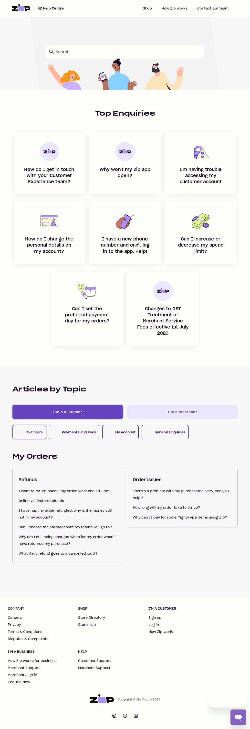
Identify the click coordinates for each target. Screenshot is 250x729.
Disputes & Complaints (28, 639)
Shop (147, 8)
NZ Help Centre (50, 8)
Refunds (28, 479)
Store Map (87, 624)
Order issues (147, 479)
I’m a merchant (182, 412)
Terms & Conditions (25, 631)
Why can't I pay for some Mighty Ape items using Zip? (180, 517)
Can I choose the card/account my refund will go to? (65, 527)
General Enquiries (170, 432)
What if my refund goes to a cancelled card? (58, 553)
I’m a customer (67, 412)
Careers (15, 617)
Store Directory (91, 617)
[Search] (125, 52)
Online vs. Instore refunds (41, 501)
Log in (153, 624)
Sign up (155, 617)
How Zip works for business (32, 661)
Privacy (14, 624)
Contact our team (213, 8)
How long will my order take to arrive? (166, 507)
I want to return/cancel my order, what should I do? (64, 491)
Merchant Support (24, 668)
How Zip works (175, 8)
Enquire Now (19, 682)
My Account (125, 432)
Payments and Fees (79, 432)
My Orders (34, 432)
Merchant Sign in (22, 675)
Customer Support (94, 661)
